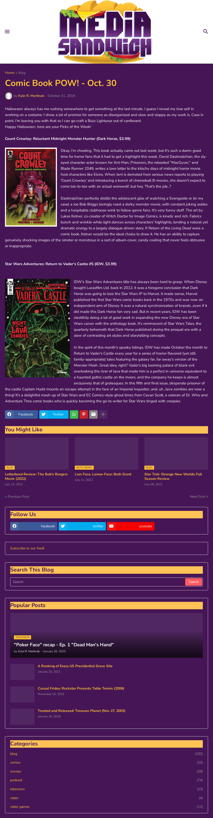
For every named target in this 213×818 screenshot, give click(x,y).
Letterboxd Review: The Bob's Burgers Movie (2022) (36, 476)
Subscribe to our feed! (27, 548)
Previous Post (18, 496)
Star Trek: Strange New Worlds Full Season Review (173, 476)
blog (21, 73)
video (106, 798)
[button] (7, 32)
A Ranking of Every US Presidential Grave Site (75, 666)
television (106, 789)
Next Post (197, 496)
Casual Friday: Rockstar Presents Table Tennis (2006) (81, 688)
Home (9, 73)
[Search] (98, 582)
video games (106, 806)
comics (106, 762)
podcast (106, 780)
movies (106, 771)
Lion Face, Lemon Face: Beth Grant (103, 474)
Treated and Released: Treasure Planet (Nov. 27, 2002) (82, 711)
